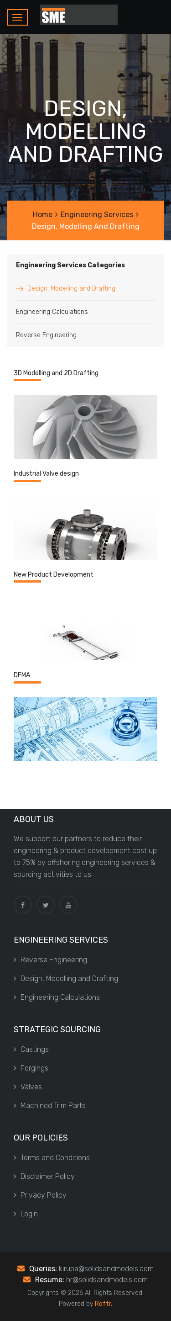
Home (42, 214)
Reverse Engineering (46, 335)
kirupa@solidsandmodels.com (106, 1268)
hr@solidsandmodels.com (107, 1279)
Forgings (31, 1068)
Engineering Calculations (52, 312)
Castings (31, 1049)
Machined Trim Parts (50, 1105)
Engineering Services (97, 214)
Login (26, 1214)
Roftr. (103, 1304)
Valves (28, 1086)
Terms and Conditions (52, 1157)
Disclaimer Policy (44, 1176)
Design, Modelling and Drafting (71, 288)
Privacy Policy (40, 1195)
